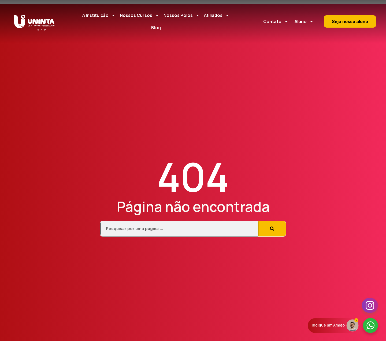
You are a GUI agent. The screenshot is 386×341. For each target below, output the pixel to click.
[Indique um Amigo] (352, 325)
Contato (275, 21)
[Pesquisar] (272, 228)
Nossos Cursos (139, 15)
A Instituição (99, 15)
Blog (156, 28)
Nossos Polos (182, 15)
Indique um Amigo (328, 325)
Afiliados (216, 15)
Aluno (304, 21)
